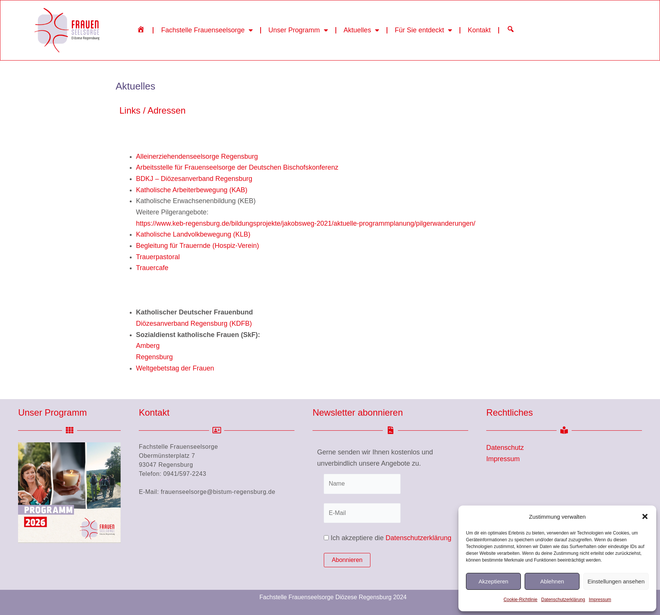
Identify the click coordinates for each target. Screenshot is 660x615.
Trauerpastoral (158, 257)
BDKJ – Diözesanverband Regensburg (194, 178)
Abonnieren (347, 560)
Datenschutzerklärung (563, 599)
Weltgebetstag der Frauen (175, 368)
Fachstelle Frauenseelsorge (206, 30)
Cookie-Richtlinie (520, 599)
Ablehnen (552, 581)
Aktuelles (361, 30)
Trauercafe (152, 268)
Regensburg (154, 357)
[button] (645, 516)
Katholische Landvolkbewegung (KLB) (193, 234)
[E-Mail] (362, 513)
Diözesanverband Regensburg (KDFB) (194, 323)
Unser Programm (298, 30)
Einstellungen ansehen (616, 581)
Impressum (600, 599)
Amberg (148, 345)
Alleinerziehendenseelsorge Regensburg (197, 156)
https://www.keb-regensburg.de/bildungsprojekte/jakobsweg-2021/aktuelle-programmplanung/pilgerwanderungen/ (306, 223)
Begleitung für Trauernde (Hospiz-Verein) (197, 245)
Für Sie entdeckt (423, 30)
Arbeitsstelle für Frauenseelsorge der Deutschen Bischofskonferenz (237, 167)
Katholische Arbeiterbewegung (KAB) (191, 190)
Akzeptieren (493, 581)
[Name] (362, 484)
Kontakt (479, 30)
